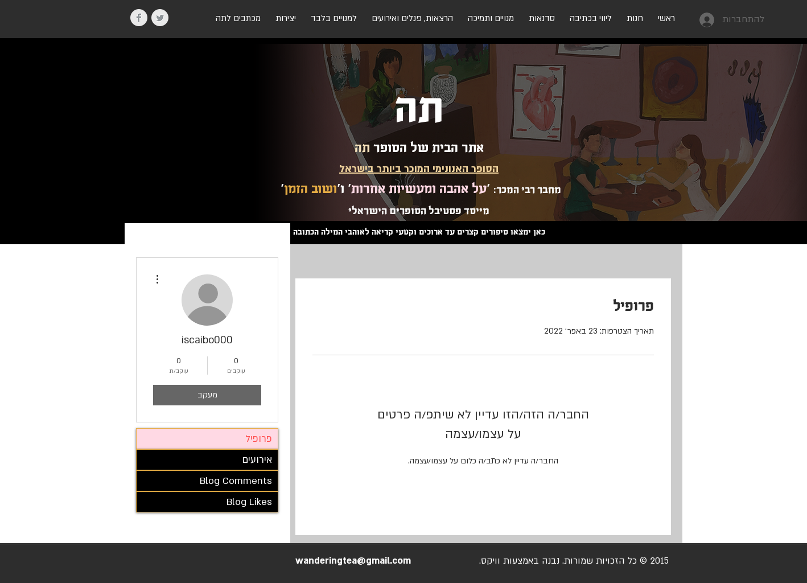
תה (419, 108)
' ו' (344, 189)
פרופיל (258, 438)
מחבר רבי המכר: (527, 189)
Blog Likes (249, 501)
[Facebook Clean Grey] (138, 17)
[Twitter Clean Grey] (159, 17)
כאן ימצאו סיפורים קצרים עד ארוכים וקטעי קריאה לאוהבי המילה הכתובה (419, 231)
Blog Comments (236, 480)
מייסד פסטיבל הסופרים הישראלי (418, 210)
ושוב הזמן (310, 189)
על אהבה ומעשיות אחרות (419, 189)
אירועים (257, 459)
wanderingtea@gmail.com (353, 561)
